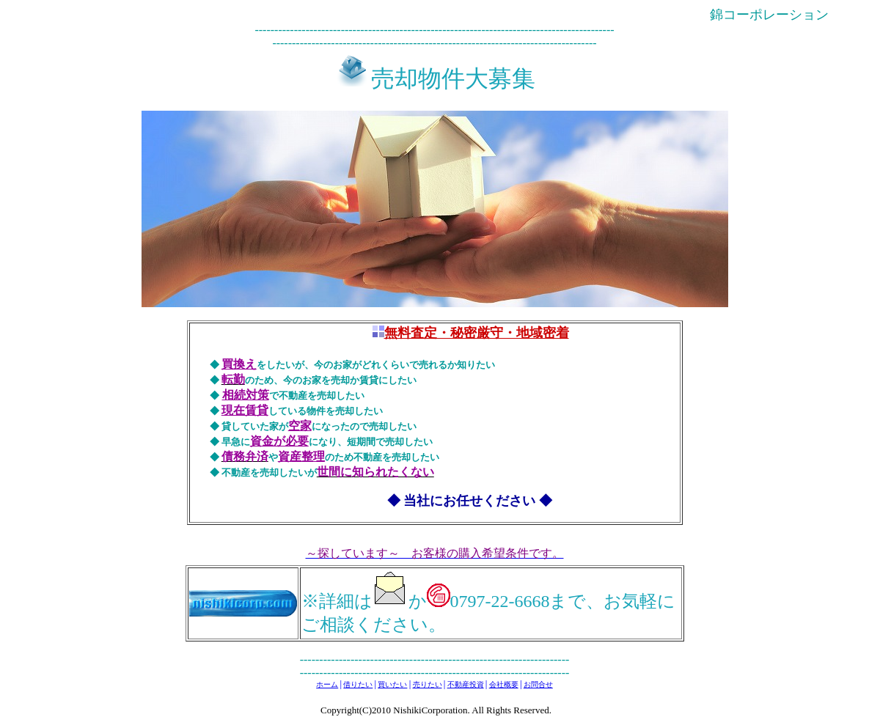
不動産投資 (465, 684)
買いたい (392, 684)
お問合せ (538, 684)
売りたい (427, 684)
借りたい (358, 684)
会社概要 (503, 684)
